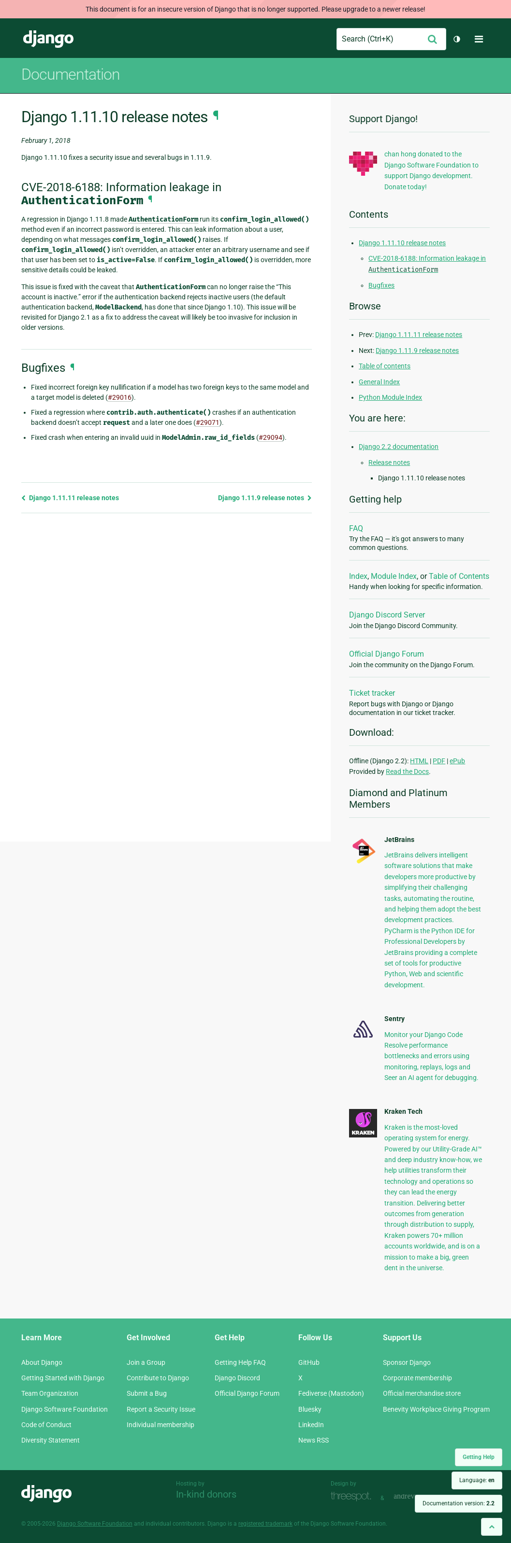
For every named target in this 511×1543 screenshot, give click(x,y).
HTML (419, 761)
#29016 (119, 397)
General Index (379, 382)
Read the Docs (407, 771)
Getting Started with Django (62, 1378)
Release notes (389, 462)
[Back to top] (492, 1526)
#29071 (207, 422)
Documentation (70, 74)
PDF (439, 761)
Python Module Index (390, 397)
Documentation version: (459, 1503)
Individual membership (160, 1425)
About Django (41, 1362)
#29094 (270, 437)
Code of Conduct (46, 1425)
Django (48, 39)
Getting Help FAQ (240, 1362)
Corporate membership (417, 1378)
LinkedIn (311, 1425)
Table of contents (384, 366)
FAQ (356, 528)
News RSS (313, 1440)
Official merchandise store (422, 1393)
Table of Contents (459, 576)
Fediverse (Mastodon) (331, 1393)
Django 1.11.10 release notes (402, 243)
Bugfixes (381, 285)
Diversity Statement (50, 1440)
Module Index (394, 576)
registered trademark (265, 1523)
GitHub (309, 1362)
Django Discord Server (387, 614)
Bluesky (309, 1409)
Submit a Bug (147, 1393)
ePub (457, 761)
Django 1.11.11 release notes (70, 498)
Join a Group (146, 1362)
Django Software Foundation (64, 1409)
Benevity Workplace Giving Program (436, 1409)
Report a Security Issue (161, 1409)
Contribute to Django (158, 1378)
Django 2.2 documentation (398, 446)
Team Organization (49, 1393)
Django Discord (237, 1378)
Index (358, 576)
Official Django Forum (386, 654)
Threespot (353, 1497)
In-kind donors (206, 1494)
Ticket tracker (372, 693)
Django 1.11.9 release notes (265, 498)
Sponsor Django (407, 1362)
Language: (477, 1480)
